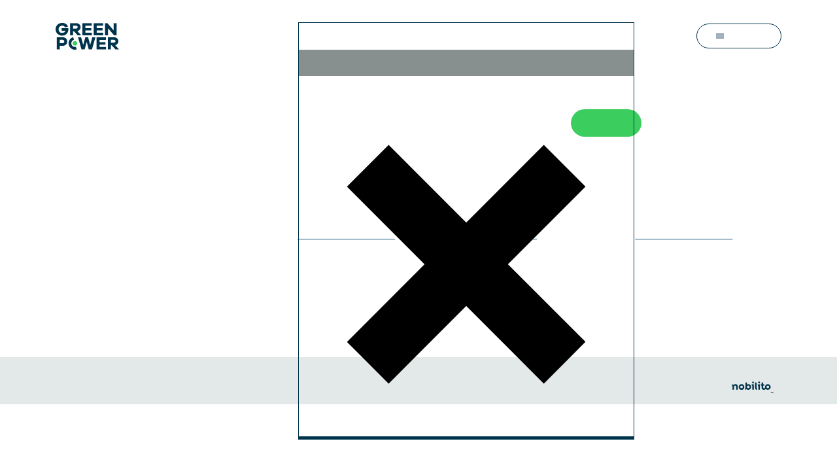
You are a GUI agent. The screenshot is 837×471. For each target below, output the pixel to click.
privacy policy (464, 222)
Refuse (523, 129)
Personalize (364, 331)
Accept (460, 331)
